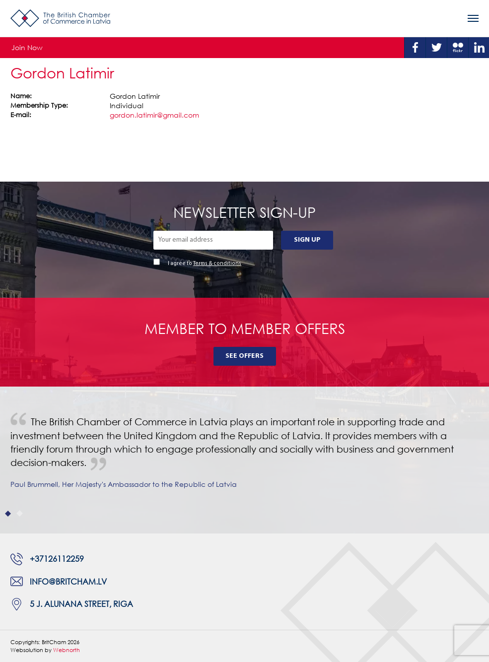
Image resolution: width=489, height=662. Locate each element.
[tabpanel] (244, 460)
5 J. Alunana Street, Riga (81, 604)
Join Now (27, 47)
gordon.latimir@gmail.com (154, 115)
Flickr (457, 47)
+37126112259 (57, 559)
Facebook (415, 47)
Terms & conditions (217, 263)
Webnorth (66, 650)
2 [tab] (19, 513)
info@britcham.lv (68, 582)
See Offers (244, 356)
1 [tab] (8, 513)
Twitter (436, 47)
